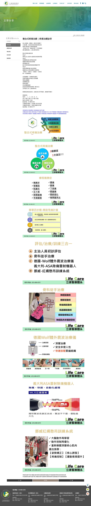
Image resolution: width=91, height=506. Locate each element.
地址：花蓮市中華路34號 (80, 495)
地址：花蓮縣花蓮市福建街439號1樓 (51, 496)
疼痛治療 (82, 35)
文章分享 (62, 3)
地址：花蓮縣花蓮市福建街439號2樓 (35, 496)
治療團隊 (48, 3)
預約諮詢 (76, 3)
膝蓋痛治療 (9, 48)
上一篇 (19, 480)
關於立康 (35, 3)
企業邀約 (55, 3)
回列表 (45, 480)
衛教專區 (9, 58)
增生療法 (9, 51)
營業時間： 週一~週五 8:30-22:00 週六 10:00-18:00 (17, 499)
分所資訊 (69, 3)
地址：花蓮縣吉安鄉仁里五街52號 (20, 495)
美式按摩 (9, 55)
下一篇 (71, 480)
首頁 (74, 35)
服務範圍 (41, 3)
